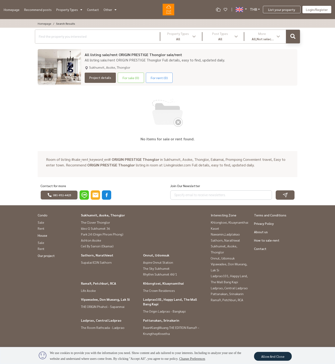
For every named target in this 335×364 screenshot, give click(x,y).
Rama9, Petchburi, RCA (98, 283)
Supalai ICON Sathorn (96, 262)
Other (110, 9)
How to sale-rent (266, 240)
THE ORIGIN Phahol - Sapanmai (102, 306)
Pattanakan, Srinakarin (161, 320)
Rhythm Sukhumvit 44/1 (160, 274)
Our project (46, 255)
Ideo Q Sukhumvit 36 (95, 228)
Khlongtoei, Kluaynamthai (163, 283)
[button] (181, 36)
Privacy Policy (264, 223)
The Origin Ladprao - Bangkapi (164, 311)
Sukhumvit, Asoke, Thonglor (103, 215)
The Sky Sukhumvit (156, 268)
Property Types (69, 9)
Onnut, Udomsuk (156, 255)
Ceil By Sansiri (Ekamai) (97, 246)
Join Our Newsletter (185, 186)
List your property (281, 9)
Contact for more (53, 186)
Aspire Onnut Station (158, 262)
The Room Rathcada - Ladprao (102, 327)
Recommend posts (38, 9)
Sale (41, 222)
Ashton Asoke (91, 240)
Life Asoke (88, 290)
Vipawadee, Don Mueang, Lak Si (105, 299)
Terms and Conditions (270, 215)
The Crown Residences (159, 290)
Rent (41, 228)
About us (261, 232)
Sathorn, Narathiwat (97, 255)
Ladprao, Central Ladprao (101, 320)
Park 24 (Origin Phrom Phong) (102, 234)
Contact (93, 9)
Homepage (12, 9)
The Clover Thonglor (95, 222)
